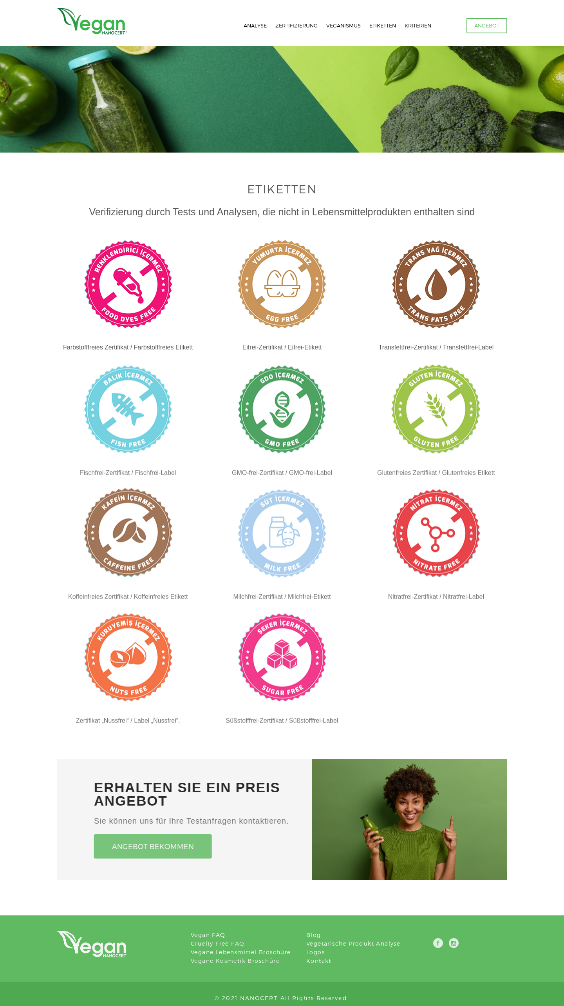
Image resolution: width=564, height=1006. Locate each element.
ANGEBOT (486, 25)
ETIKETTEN (382, 25)
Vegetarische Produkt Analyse (353, 943)
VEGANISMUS (343, 25)
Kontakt (318, 960)
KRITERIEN (418, 25)
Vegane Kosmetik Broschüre (235, 960)
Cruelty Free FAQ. (218, 943)
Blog (313, 934)
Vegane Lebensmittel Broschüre (241, 952)
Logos (315, 952)
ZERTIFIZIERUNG (296, 25)
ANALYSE (255, 25)
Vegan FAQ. (209, 934)
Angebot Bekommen (151, 846)
